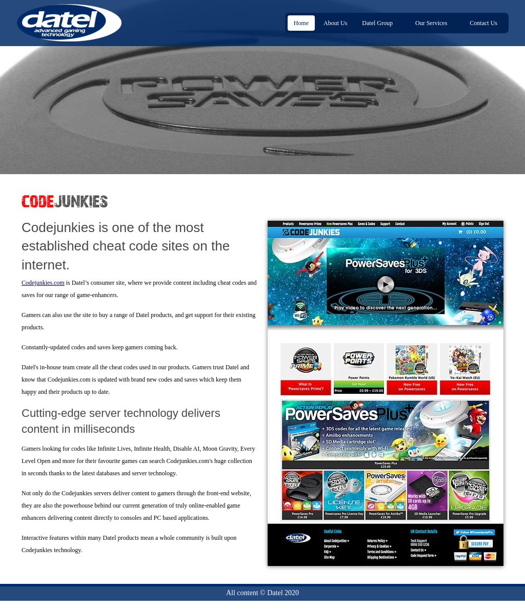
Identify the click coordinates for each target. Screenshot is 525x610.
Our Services (432, 23)
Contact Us (483, 23)
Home (301, 23)
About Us (335, 23)
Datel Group (379, 23)
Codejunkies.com (43, 282)
